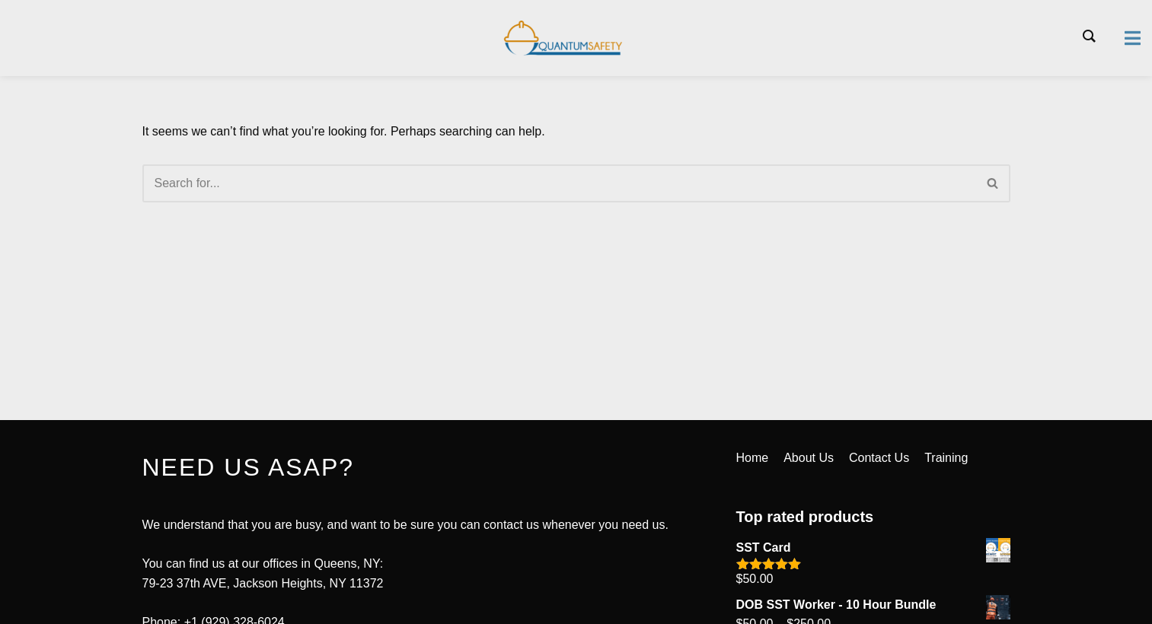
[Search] (559, 183)
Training (946, 457)
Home (752, 457)
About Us (808, 457)
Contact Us (879, 457)
